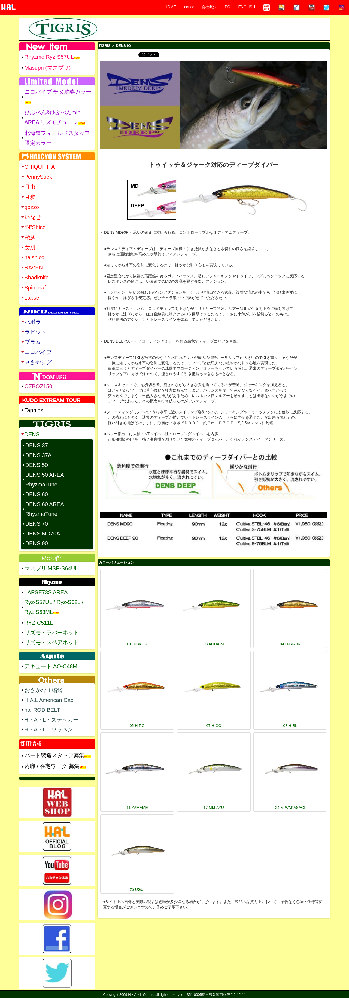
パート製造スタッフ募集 (54, 755)
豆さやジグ (38, 362)
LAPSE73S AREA (46, 592)
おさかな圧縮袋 (44, 690)
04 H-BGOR (290, 644)
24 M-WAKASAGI (290, 807)
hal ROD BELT (42, 710)
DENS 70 (36, 524)
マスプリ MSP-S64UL (51, 568)
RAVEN (34, 267)
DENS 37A (38, 455)
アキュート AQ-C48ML (53, 666)
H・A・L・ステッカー (52, 720)
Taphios (34, 410)
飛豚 (30, 237)
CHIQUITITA (40, 167)
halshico (34, 257)
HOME (170, 7)
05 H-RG (137, 725)
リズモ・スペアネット (52, 642)
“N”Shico (35, 227)
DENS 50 (36, 465)
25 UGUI (137, 889)
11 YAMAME (137, 807)
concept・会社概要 (200, 7)
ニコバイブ (38, 352)
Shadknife (37, 278)
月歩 (30, 197)
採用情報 (31, 744)
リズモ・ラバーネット (52, 633)
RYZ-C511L (39, 623)
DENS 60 (36, 494)
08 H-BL (290, 725)
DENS (32, 434)
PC (227, 7)
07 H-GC (213, 725)
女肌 (30, 247)
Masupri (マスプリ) (48, 68)
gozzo (32, 207)
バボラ (33, 322)
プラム (33, 342)
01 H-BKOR (137, 644)
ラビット (35, 332)
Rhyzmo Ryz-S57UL (49, 57)
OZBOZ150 (38, 386)
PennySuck (38, 177)
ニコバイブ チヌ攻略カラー (58, 92)
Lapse (32, 298)
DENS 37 (36, 445)
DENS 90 (36, 543)
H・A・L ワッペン (49, 729)
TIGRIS (104, 46)
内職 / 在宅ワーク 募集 (52, 766)
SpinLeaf (35, 288)
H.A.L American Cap (49, 700)
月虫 (30, 187)
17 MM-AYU (214, 807)
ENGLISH (246, 7)
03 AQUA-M (214, 644)
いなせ (33, 217)
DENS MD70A (42, 534)
